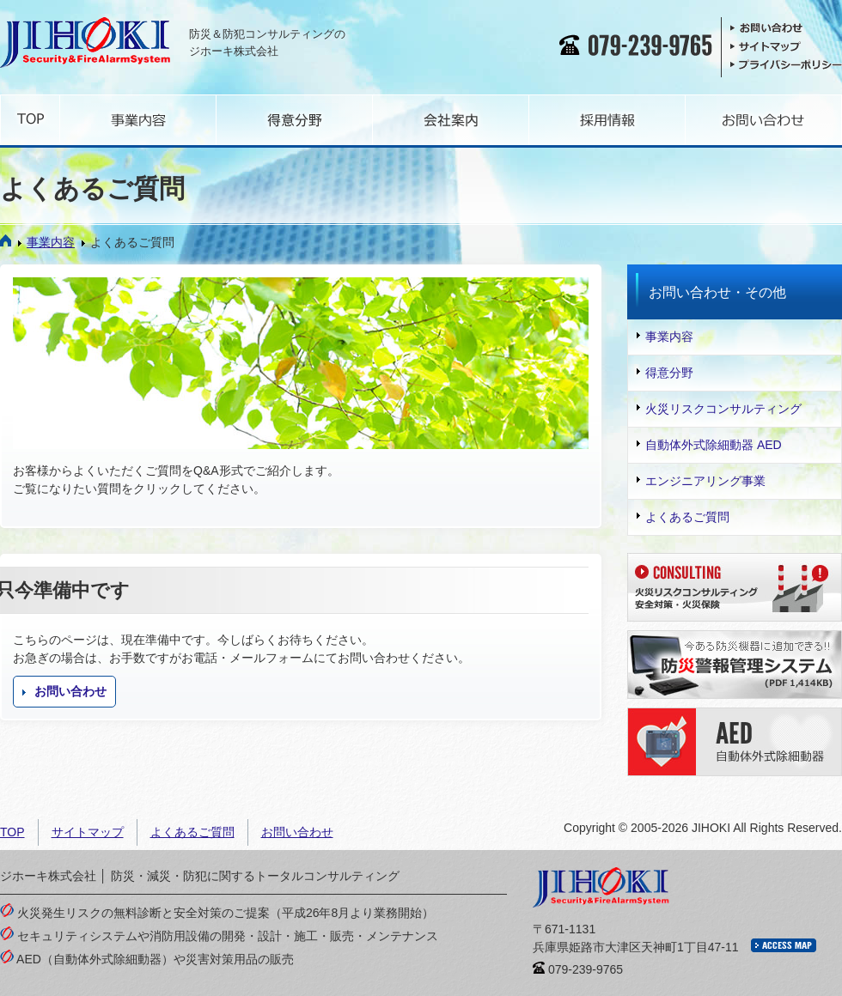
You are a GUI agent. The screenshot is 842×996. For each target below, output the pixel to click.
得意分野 (665, 373)
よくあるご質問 (683, 517)
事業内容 (46, 242)
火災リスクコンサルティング (719, 409)
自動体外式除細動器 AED (709, 445)
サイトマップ (88, 832)
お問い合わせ (64, 691)
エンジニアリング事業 (701, 481)
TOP (12, 832)
